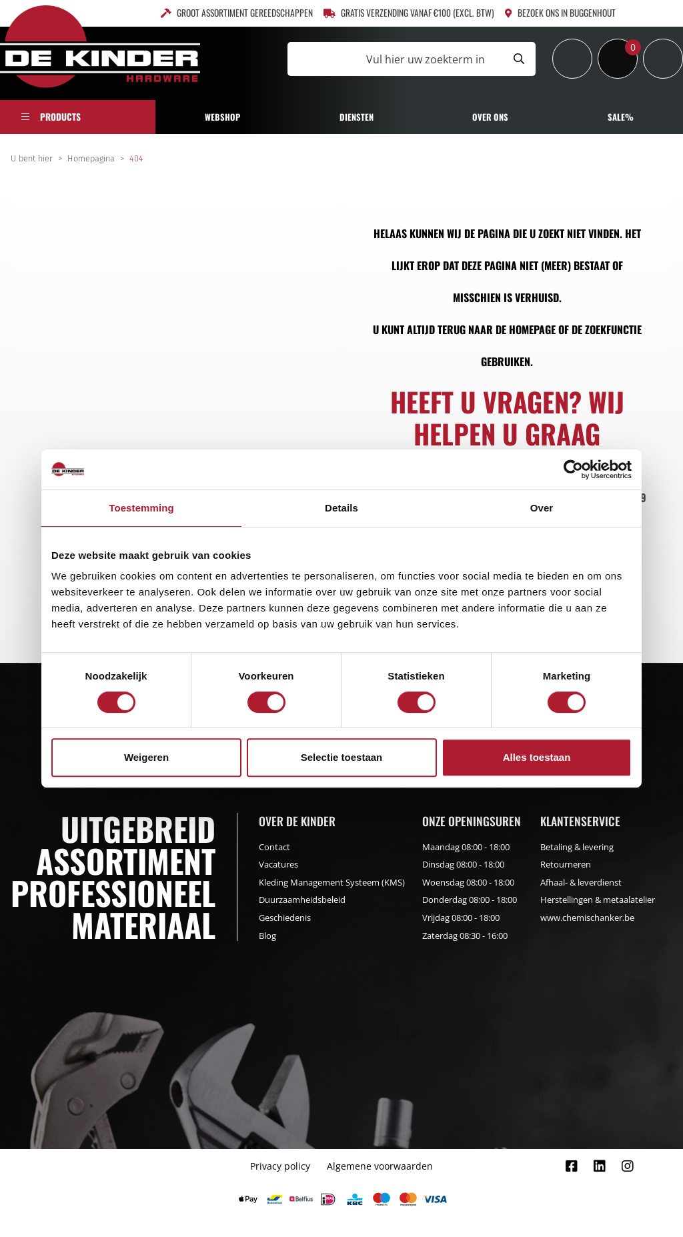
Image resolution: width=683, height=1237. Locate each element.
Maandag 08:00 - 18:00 (466, 847)
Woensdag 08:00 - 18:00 (468, 882)
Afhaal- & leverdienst (581, 882)
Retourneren (565, 864)
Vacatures (278, 864)
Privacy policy (280, 1166)
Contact (274, 847)
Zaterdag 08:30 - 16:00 (465, 936)
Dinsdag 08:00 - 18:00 (463, 864)
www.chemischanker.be (587, 918)
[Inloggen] (572, 59)
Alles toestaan (537, 757)
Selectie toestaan (342, 757)
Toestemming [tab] (141, 507)
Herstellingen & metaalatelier (597, 900)
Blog (267, 936)
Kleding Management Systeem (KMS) (332, 882)
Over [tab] (542, 507)
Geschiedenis (285, 918)
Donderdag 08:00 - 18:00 (469, 900)
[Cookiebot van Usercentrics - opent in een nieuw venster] (573, 469)
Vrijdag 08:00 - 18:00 (461, 918)
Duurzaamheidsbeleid (302, 900)
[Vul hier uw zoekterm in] (394, 59)
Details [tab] (341, 507)
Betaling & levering (577, 847)
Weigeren (146, 757)
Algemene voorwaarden (380, 1166)
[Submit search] (519, 59)
